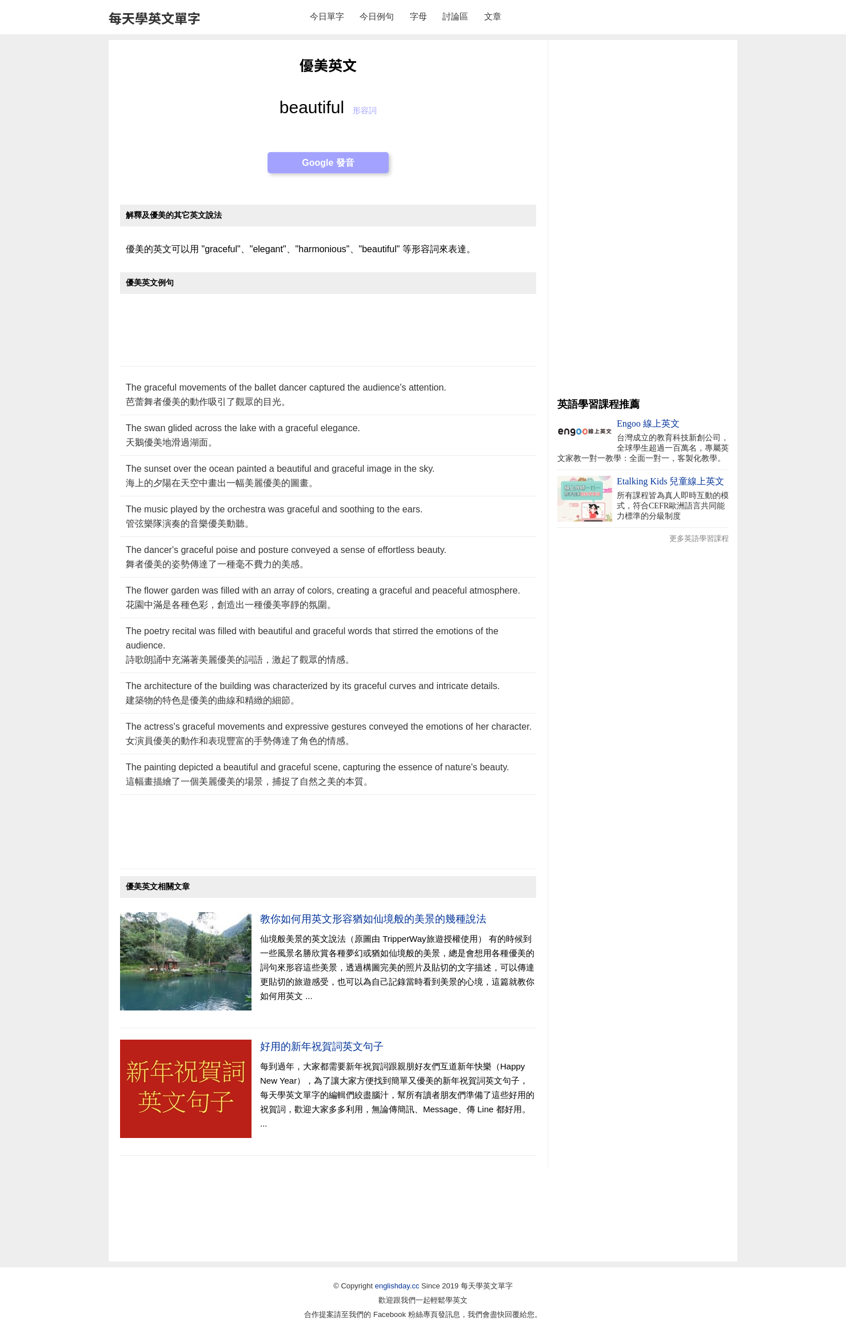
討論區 (455, 16)
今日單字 (327, 16)
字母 (418, 16)
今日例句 (377, 16)
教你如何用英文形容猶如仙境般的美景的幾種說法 (373, 919)
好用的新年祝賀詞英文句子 (322, 1046)
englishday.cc (397, 1286)
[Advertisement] (328, 336)
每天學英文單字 (155, 17)
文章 (492, 16)
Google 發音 (328, 163)
